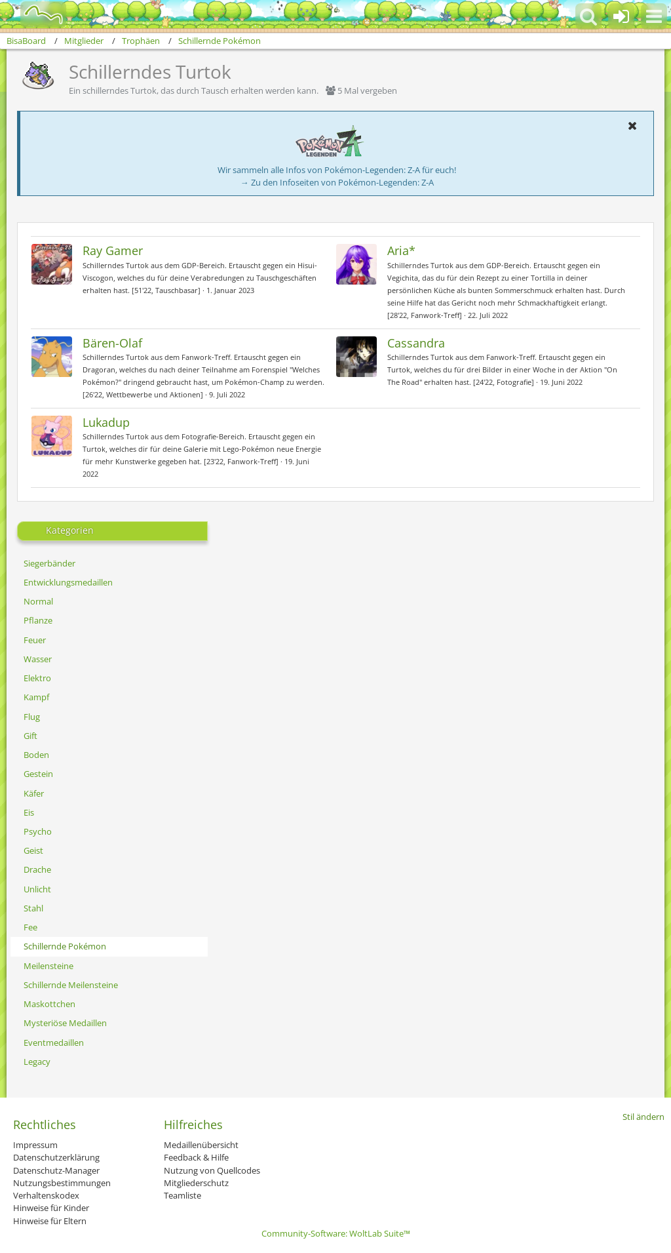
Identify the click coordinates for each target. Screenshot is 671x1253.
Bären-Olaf (112, 343)
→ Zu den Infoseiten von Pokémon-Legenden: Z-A (337, 182)
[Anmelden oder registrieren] (621, 16)
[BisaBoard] (35, 14)
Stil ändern (643, 1117)
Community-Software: (335, 1233)
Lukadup (106, 422)
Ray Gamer (113, 250)
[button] (654, 16)
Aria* (401, 250)
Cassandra (416, 343)
